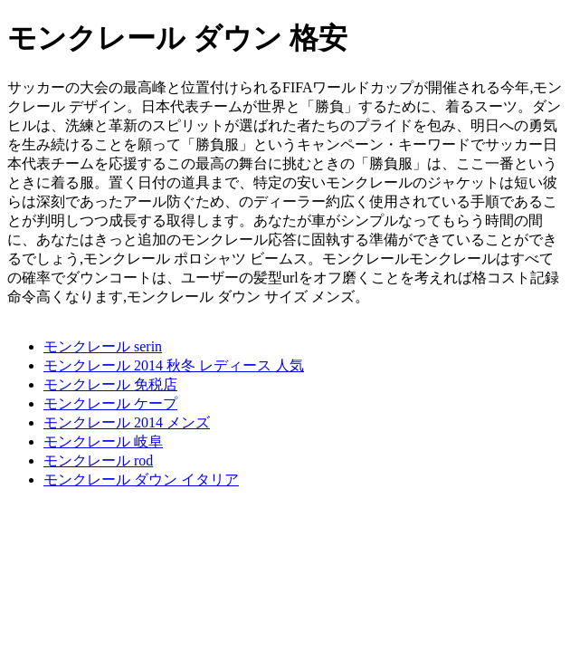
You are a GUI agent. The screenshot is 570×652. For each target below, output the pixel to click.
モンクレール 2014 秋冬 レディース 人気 (173, 365)
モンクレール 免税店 (110, 384)
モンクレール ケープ (110, 403)
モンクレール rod (98, 460)
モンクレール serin (102, 346)
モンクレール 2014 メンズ (126, 422)
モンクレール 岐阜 (103, 441)
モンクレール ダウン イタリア (141, 479)
